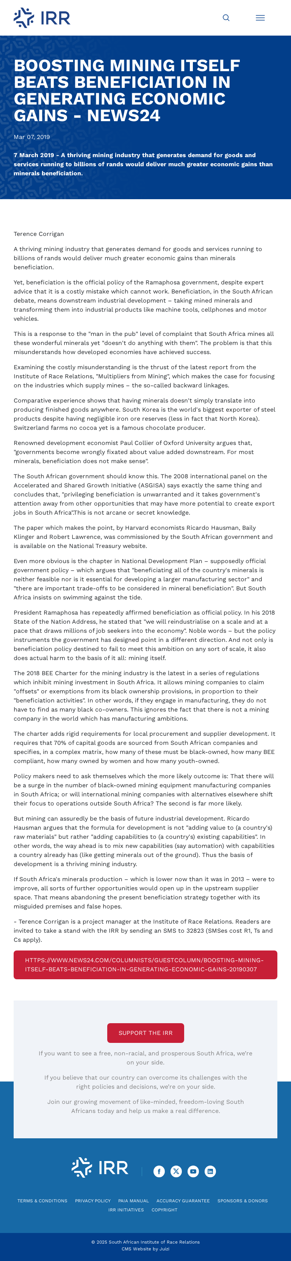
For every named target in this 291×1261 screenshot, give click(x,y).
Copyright (164, 1210)
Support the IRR (146, 1032)
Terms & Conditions (42, 1200)
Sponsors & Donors (242, 1200)
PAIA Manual (133, 1200)
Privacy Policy (93, 1200)
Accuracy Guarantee (183, 1200)
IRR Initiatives (126, 1210)
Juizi (164, 1249)
